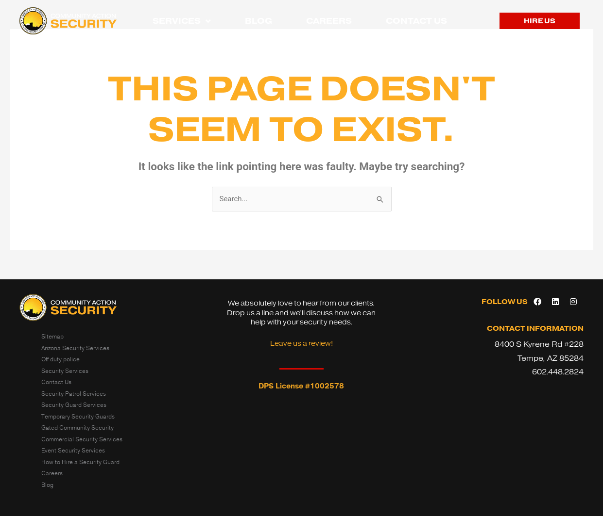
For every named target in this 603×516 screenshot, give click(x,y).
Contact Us (416, 21)
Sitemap (52, 336)
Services (182, 21)
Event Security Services (73, 450)
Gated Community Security (77, 428)
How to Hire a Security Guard (80, 462)
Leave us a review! (301, 343)
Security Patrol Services (73, 394)
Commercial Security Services (81, 439)
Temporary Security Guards (78, 416)
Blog (258, 21)
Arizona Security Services (75, 348)
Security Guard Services (73, 405)
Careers (329, 21)
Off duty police (60, 359)
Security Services (64, 371)
